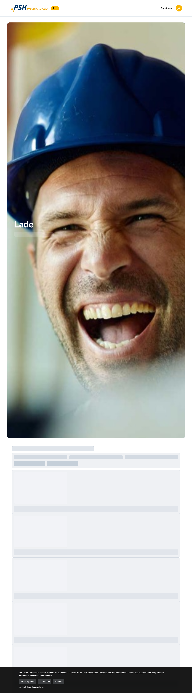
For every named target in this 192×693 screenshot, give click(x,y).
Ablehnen (59, 681)
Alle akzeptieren (28, 681)
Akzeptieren (44, 681)
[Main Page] (29, 8)
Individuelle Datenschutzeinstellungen (31, 687)
